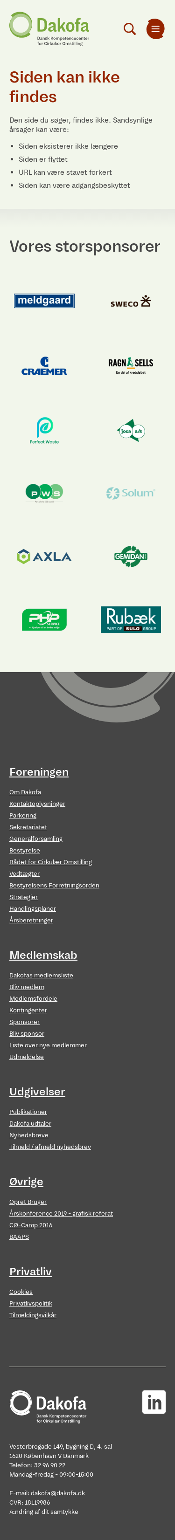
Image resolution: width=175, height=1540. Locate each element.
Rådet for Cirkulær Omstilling (50, 862)
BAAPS (19, 1237)
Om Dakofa (25, 792)
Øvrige (26, 1181)
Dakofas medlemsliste (41, 975)
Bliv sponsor (26, 1034)
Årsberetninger (31, 920)
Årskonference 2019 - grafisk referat (61, 1213)
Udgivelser (37, 1091)
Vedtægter (24, 874)
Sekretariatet (28, 827)
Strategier (23, 897)
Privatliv (30, 1271)
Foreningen (39, 771)
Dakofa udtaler (30, 1124)
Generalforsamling (36, 839)
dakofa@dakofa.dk (58, 1493)
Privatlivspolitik (30, 1303)
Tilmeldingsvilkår (32, 1315)
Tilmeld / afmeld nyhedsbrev (50, 1147)
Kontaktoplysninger (37, 804)
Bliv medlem (26, 987)
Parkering (22, 815)
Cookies (21, 1292)
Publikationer (28, 1112)
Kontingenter (28, 1010)
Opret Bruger (28, 1202)
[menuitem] (155, 29)
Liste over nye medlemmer (48, 1045)
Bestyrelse (24, 850)
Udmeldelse (26, 1057)
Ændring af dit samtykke (43, 1512)
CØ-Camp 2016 (30, 1225)
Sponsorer (24, 1022)
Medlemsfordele (33, 999)
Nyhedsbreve (29, 1135)
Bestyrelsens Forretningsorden (54, 885)
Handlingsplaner (32, 909)
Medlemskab (43, 955)
